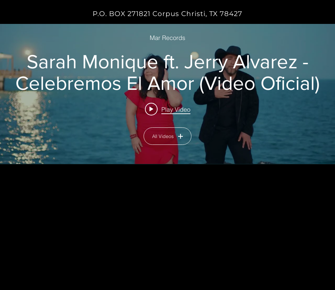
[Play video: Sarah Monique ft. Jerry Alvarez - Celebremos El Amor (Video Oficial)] (167, 109)
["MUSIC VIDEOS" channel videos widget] (167, 94)
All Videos (167, 136)
